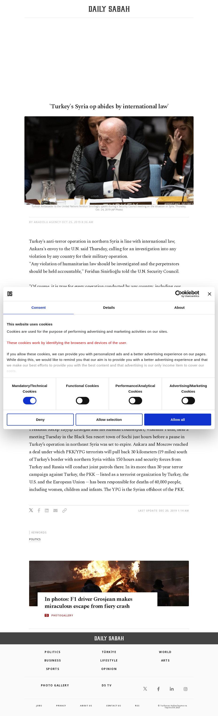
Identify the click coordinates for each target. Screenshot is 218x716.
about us (86, 705)
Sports (52, 669)
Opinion (109, 669)
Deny (40, 420)
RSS (137, 705)
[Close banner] (209, 293)
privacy (61, 705)
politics (34, 539)
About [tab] (179, 307)
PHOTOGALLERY (62, 615)
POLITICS (53, 652)
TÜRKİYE (109, 652)
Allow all (178, 420)
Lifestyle (109, 660)
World (165, 652)
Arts (165, 660)
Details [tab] (109, 307)
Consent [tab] (38, 307)
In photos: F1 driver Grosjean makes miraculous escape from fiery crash (90, 602)
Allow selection (109, 420)
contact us (113, 705)
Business (52, 660)
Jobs (39, 705)
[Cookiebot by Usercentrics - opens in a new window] (178, 293)
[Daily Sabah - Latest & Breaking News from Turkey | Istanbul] (109, 9)
